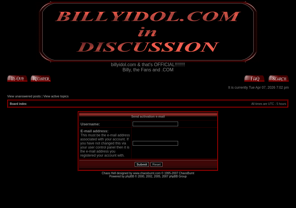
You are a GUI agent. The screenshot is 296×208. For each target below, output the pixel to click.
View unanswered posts (24, 96)
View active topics (56, 96)
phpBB (129, 176)
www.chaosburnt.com (147, 173)
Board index (18, 103)
